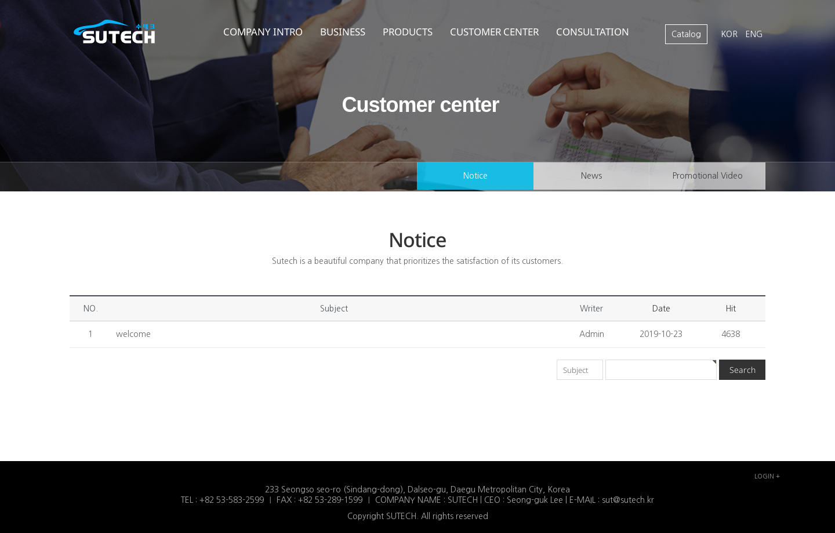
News (591, 176)
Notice (476, 176)
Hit (730, 308)
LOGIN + (767, 476)
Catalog (686, 34)
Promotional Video (707, 176)
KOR (730, 34)
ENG (754, 34)
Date (661, 308)
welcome (133, 334)
